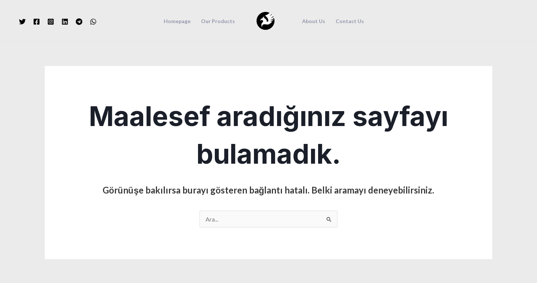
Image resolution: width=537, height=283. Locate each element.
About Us (313, 21)
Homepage (177, 21)
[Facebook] (36, 21)
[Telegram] (79, 21)
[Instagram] (50, 21)
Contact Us (350, 21)
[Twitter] (22, 21)
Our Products (218, 21)
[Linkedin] (65, 21)
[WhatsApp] (93, 21)
